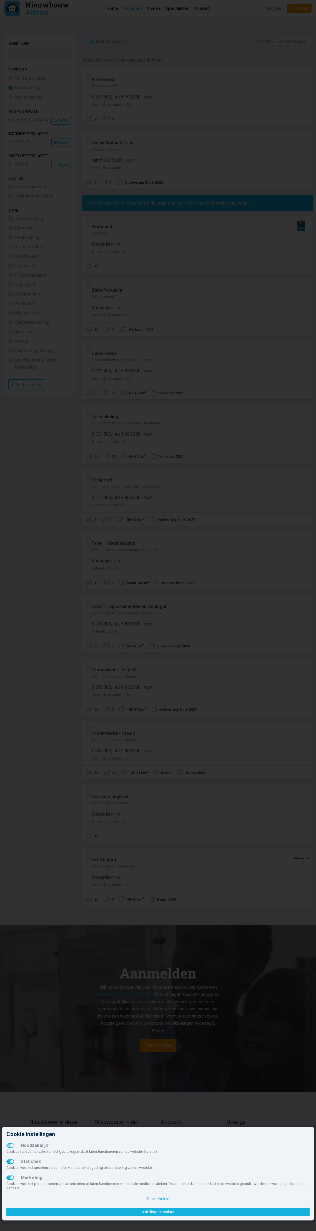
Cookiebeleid (158, 1199)
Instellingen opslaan (158, 1212)
